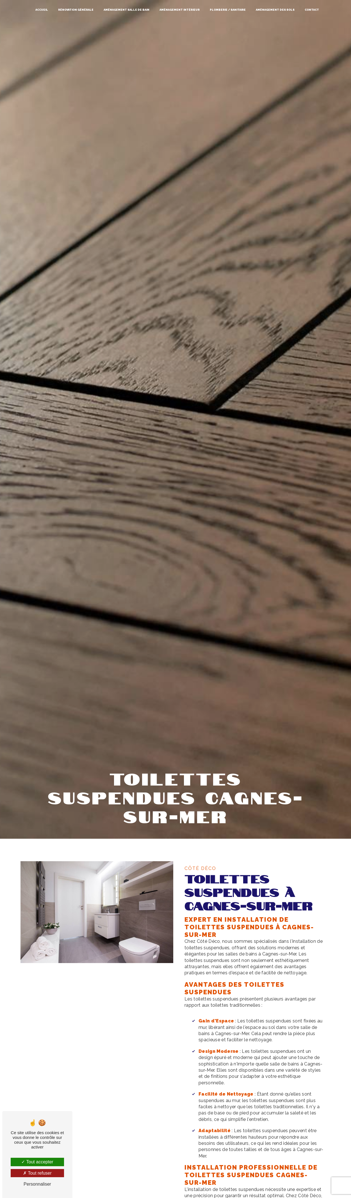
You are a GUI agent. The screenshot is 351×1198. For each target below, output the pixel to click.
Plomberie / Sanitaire (228, 9)
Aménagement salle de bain (126, 9)
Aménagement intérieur (179, 9)
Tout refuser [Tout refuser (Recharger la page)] (37, 1173)
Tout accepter (37, 1161)
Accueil (41, 9)
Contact (312, 9)
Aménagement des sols (275, 9)
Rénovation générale (76, 9)
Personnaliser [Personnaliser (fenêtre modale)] (37, 1184)
